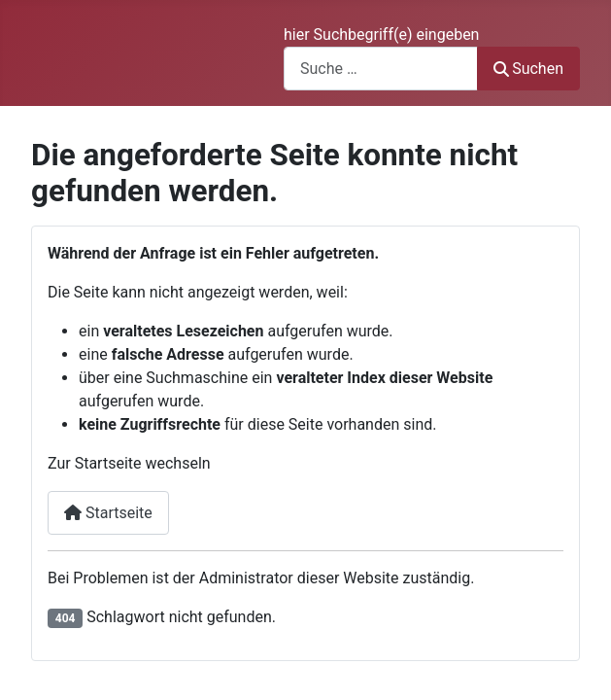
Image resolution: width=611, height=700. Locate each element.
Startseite (108, 513)
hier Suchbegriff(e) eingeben (381, 34)
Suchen (528, 68)
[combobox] (381, 68)
